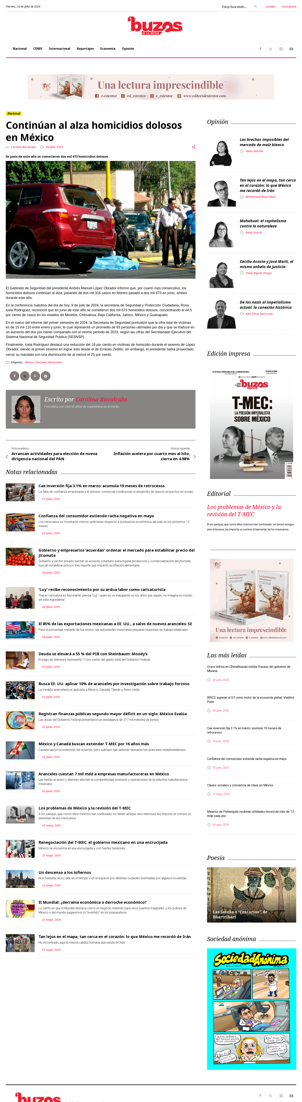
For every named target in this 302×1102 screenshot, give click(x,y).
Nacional (20, 48)
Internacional (59, 48)
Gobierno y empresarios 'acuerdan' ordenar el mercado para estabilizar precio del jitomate (117, 552)
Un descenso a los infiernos (65, 870)
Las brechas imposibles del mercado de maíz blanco (264, 142)
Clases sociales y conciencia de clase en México (240, 785)
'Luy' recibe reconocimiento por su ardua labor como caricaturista (102, 588)
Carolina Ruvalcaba (23, 147)
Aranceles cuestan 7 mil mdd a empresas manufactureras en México (104, 772)
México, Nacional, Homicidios (43, 362)
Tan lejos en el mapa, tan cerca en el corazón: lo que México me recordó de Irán (115, 934)
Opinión (128, 48)
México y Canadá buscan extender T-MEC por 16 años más (94, 742)
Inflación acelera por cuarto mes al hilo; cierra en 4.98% (151, 456)
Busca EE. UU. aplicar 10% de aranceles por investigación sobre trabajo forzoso (114, 682)
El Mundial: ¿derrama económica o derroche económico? (93, 900)
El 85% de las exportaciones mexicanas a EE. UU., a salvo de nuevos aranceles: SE (115, 622)
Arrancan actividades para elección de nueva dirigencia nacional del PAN (54, 456)
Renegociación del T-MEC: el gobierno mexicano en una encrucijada (103, 840)
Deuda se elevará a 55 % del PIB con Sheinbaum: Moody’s (93, 652)
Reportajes (85, 48)
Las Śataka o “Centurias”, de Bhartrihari (241, 914)
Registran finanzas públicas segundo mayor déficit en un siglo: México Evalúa (113, 712)
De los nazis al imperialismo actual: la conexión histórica (266, 304)
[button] (27, 87)
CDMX (37, 48)
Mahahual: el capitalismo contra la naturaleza (263, 223)
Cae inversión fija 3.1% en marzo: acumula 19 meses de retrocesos (102, 485)
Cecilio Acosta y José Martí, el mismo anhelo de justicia (266, 264)
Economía (107, 48)
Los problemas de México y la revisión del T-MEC (85, 806)
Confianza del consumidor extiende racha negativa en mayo (96, 515)
